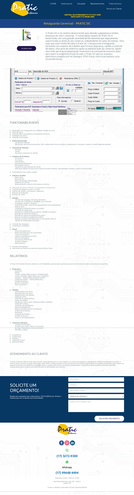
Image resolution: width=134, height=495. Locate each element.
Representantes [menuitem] (97, 4)
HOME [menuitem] (53, 4)
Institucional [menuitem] (66, 4)
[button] (26, 48)
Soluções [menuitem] (81, 4)
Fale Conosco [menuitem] (115, 4)
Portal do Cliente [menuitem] (114, 9)
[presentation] (14, 90)
